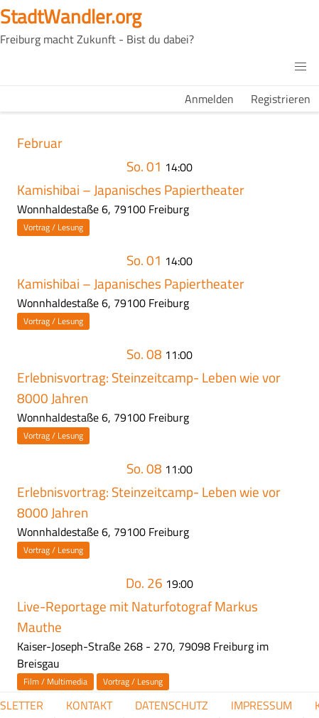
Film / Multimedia (55, 681)
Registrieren (280, 98)
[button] (300, 66)
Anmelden (209, 98)
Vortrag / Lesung (53, 227)
